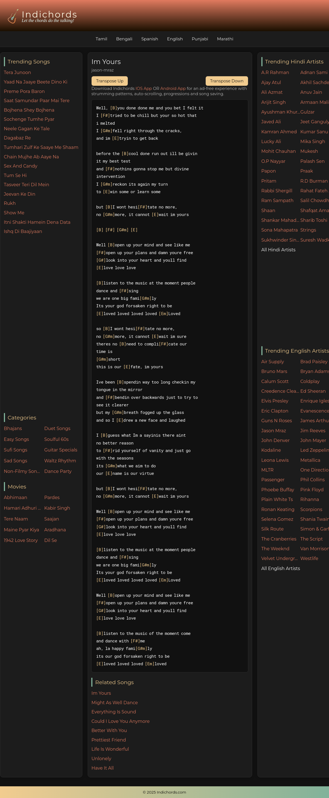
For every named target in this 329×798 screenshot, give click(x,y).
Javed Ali (271, 121)
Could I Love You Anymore (120, 721)
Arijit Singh (273, 102)
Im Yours (101, 693)
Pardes (52, 497)
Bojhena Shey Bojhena (29, 110)
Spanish (149, 38)
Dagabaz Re (17, 138)
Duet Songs (57, 428)
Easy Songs (16, 439)
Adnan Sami (314, 72)
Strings (308, 230)
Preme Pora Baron (24, 91)
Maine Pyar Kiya (21, 529)
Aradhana (55, 529)
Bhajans (13, 428)
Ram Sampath (277, 200)
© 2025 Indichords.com (164, 792)
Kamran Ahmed (279, 131)
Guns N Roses (276, 420)
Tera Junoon (17, 72)
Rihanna (309, 499)
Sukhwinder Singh (280, 240)
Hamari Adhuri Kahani (23, 508)
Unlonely (101, 758)
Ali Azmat (272, 92)
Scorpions (311, 509)
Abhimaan (15, 497)
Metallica (310, 460)
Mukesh (309, 151)
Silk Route (272, 529)
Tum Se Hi (15, 175)
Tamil (101, 38)
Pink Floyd (312, 489)
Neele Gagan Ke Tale (27, 128)
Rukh (10, 203)
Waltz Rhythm (60, 460)
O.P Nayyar (273, 161)
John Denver (275, 440)
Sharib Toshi (313, 220)
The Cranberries (278, 539)
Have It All (102, 768)
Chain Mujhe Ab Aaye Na (31, 156)
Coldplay (310, 381)
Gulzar (307, 112)
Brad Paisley (314, 361)
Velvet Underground (280, 558)
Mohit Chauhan (278, 151)
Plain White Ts (277, 499)
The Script (311, 539)
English (175, 38)
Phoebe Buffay (277, 489)
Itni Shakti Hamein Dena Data (37, 222)
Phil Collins (312, 479)
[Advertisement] (43, 324)
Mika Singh (312, 141)
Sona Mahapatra (279, 230)
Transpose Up (109, 81)
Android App (173, 88)
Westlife (309, 558)
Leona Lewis (275, 460)
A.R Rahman (275, 72)
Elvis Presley (274, 401)
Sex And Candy (20, 166)
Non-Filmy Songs (23, 471)
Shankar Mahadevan (280, 220)
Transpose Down (227, 81)
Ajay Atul (271, 82)
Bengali (124, 38)
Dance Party (58, 471)
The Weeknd (275, 548)
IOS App (144, 88)
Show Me (14, 212)
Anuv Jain (311, 92)
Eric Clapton (274, 411)
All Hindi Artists (278, 249)
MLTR (267, 470)
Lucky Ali (271, 141)
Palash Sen (312, 161)
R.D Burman (314, 181)
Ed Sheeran (313, 391)
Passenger (273, 479)
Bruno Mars (274, 371)
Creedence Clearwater (280, 391)
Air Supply (272, 361)
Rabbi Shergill (277, 190)
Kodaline (271, 450)
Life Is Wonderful (110, 749)
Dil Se (50, 540)
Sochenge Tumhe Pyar (29, 119)
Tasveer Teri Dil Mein (26, 184)
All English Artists (280, 568)
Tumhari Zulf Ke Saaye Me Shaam (41, 147)
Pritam (268, 181)
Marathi (225, 38)
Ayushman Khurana (280, 112)
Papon (268, 171)
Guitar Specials (60, 450)
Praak (306, 171)
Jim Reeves (312, 430)
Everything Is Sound (113, 711)
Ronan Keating (277, 509)
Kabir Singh (57, 508)
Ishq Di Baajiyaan (23, 231)
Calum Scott (275, 381)
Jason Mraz (273, 430)
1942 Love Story (21, 540)
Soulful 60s (56, 439)
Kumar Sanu (314, 131)
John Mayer (313, 440)
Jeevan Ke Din (19, 194)
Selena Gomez (277, 519)
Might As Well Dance (114, 702)
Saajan (51, 519)
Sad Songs (15, 460)
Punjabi (200, 38)
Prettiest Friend (108, 740)
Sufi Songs (15, 450)
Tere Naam (16, 519)
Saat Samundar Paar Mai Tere (37, 100)
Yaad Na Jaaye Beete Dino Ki (35, 82)
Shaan (268, 210)
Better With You (109, 730)
